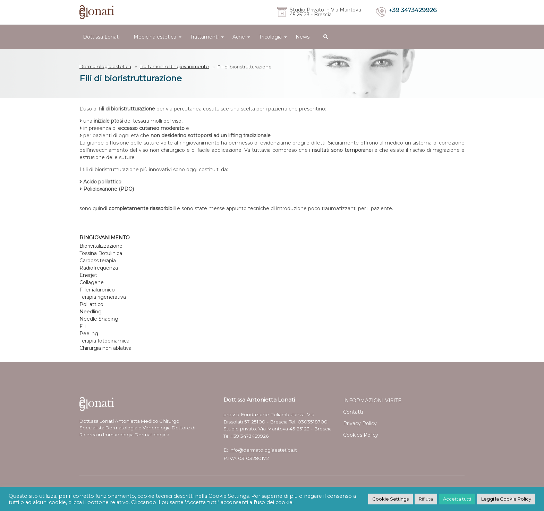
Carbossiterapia (97, 260)
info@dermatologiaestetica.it (263, 450)
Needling (90, 311)
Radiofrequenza (98, 268)
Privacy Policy (360, 423)
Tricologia (270, 37)
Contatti (353, 412)
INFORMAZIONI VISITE (372, 400)
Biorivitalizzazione (100, 246)
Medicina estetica (155, 37)
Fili (82, 326)
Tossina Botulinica (100, 253)
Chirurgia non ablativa (105, 348)
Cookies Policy (360, 435)
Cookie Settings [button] (390, 499)
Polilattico (91, 304)
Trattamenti (204, 37)
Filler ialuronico (97, 290)
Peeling (88, 333)
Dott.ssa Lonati (101, 37)
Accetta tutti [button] (457, 499)
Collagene (91, 282)
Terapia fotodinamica (104, 341)
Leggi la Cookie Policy (506, 499)
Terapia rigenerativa (102, 297)
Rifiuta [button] (426, 499)
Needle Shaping (98, 319)
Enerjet (88, 275)
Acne (238, 37)
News (302, 37)
